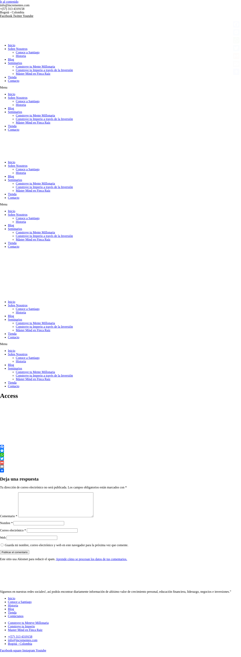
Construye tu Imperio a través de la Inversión (44, 70)
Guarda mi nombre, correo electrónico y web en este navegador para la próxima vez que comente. (66, 550)
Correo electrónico (13, 535)
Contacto (13, 80)
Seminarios (15, 63)
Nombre (6, 527)
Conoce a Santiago (27, 52)
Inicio (11, 45)
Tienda (12, 77)
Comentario (8, 521)
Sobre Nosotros (17, 48)
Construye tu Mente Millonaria (35, 66)
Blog (11, 59)
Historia (21, 56)
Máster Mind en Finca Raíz (33, 73)
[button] (120, 87)
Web (3, 542)
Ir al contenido (9, 1)
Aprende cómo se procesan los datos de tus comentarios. (91, 564)
